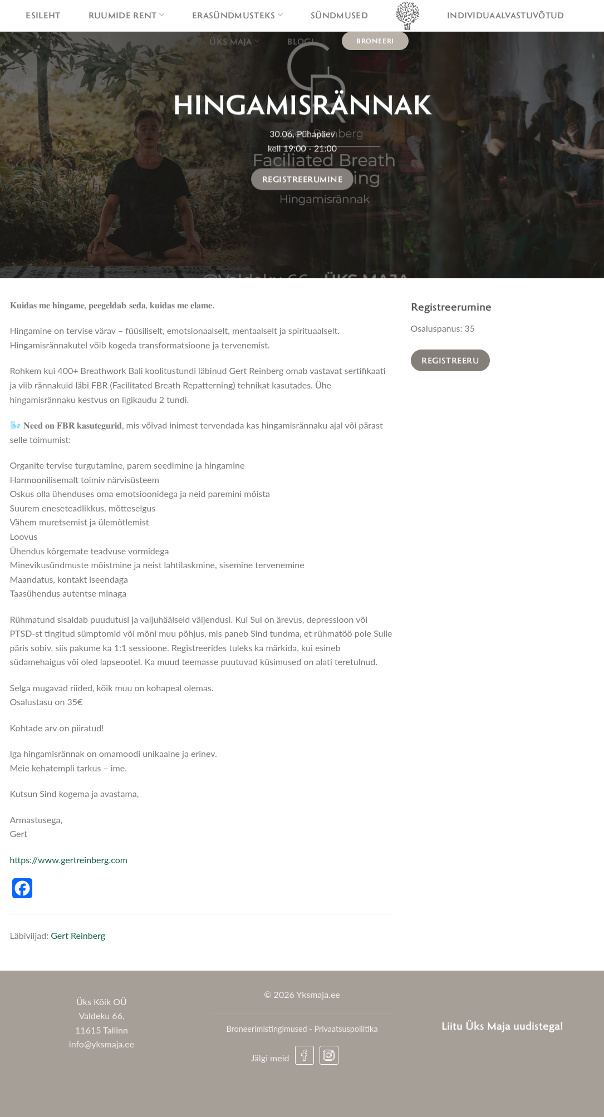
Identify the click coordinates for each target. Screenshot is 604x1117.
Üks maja (234, 41)
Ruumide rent (126, 15)
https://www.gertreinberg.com (68, 859)
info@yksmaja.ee (101, 1044)
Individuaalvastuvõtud (505, 15)
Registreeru (450, 360)
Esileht (43, 15)
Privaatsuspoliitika (345, 1029)
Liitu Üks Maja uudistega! (502, 1025)
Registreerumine (302, 179)
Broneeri (375, 40)
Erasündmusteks (237, 15)
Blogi (300, 41)
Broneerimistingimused (266, 1029)
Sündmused (339, 15)
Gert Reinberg (78, 935)
